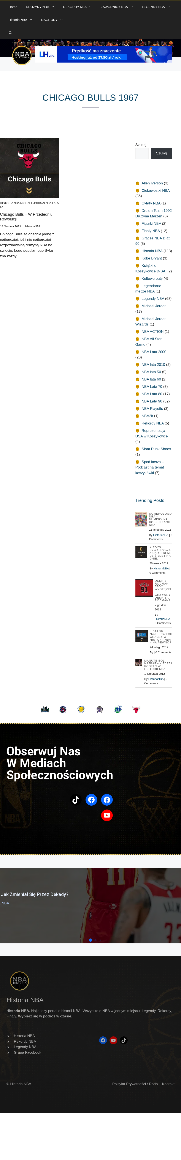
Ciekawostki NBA (156, 191)
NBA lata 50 (151, 372)
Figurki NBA (151, 224)
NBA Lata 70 (152, 387)
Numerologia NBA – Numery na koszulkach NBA (160, 519)
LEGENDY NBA (158, 6)
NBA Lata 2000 (154, 352)
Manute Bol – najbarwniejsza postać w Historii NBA (158, 665)
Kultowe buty (152, 279)
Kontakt (168, 1084)
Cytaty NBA (151, 203)
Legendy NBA (153, 299)
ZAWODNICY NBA (119, 6)
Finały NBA (151, 231)
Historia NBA (23, 19)
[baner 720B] (103, 61)
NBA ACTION (153, 332)
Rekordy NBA (153, 423)
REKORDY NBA (79, 6)
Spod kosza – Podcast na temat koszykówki (149, 467)
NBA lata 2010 (153, 365)
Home (13, 7)
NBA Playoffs (152, 409)
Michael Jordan (32, 203)
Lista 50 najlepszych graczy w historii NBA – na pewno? (161, 637)
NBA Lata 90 (152, 401)
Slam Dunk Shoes (156, 449)
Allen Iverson (152, 183)
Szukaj (140, 145)
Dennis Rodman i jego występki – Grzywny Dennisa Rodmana (163, 590)
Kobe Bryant (152, 258)
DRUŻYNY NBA (42, 6)
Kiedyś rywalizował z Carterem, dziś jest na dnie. (160, 553)
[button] (10, 32)
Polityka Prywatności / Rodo (135, 1084)
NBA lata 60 (151, 379)
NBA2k (147, 416)
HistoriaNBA (160, 535)
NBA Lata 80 (152, 394)
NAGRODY (54, 19)
